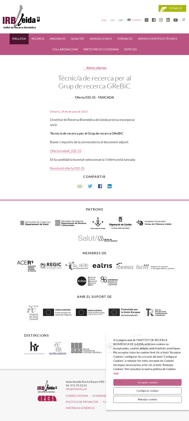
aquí (115, 373)
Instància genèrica (80, 408)
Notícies (130, 49)
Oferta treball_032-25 (65, 151)
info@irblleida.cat (76, 389)
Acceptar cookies (147, 382)
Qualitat (77, 38)
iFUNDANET (100, 395)
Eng (104, 20)
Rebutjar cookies (147, 399)
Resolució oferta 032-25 (67, 168)
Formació (124, 38)
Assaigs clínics (101, 38)
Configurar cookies (147, 390)
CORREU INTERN (77, 395)
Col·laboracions (65, 49)
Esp (112, 20)
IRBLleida (19, 38)
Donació (175, 8)
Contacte (136, 19)
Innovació (57, 38)
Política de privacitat (82, 401)
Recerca (38, 38)
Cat (121, 20)
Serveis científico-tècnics (157, 38)
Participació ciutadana (101, 49)
